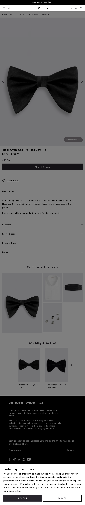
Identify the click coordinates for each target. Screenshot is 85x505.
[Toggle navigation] (3, 8)
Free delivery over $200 (42, 2)
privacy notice (14, 490)
